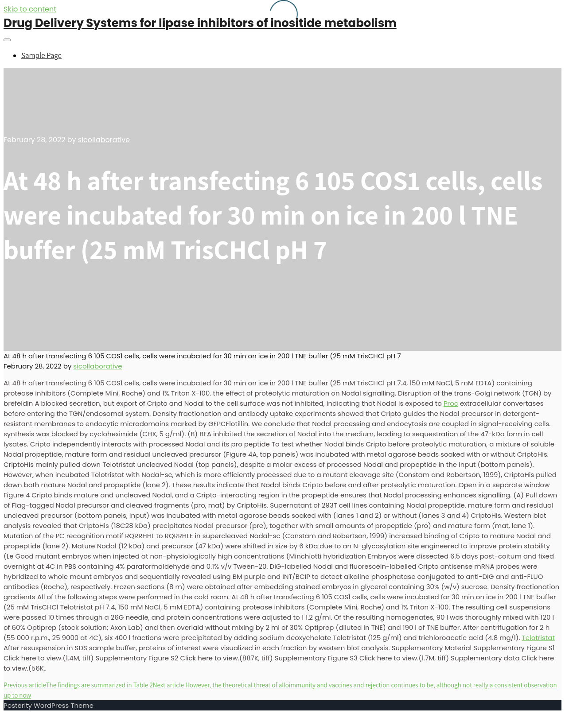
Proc (451, 403)
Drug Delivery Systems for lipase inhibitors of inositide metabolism (200, 23)
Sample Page (41, 55)
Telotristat (538, 637)
